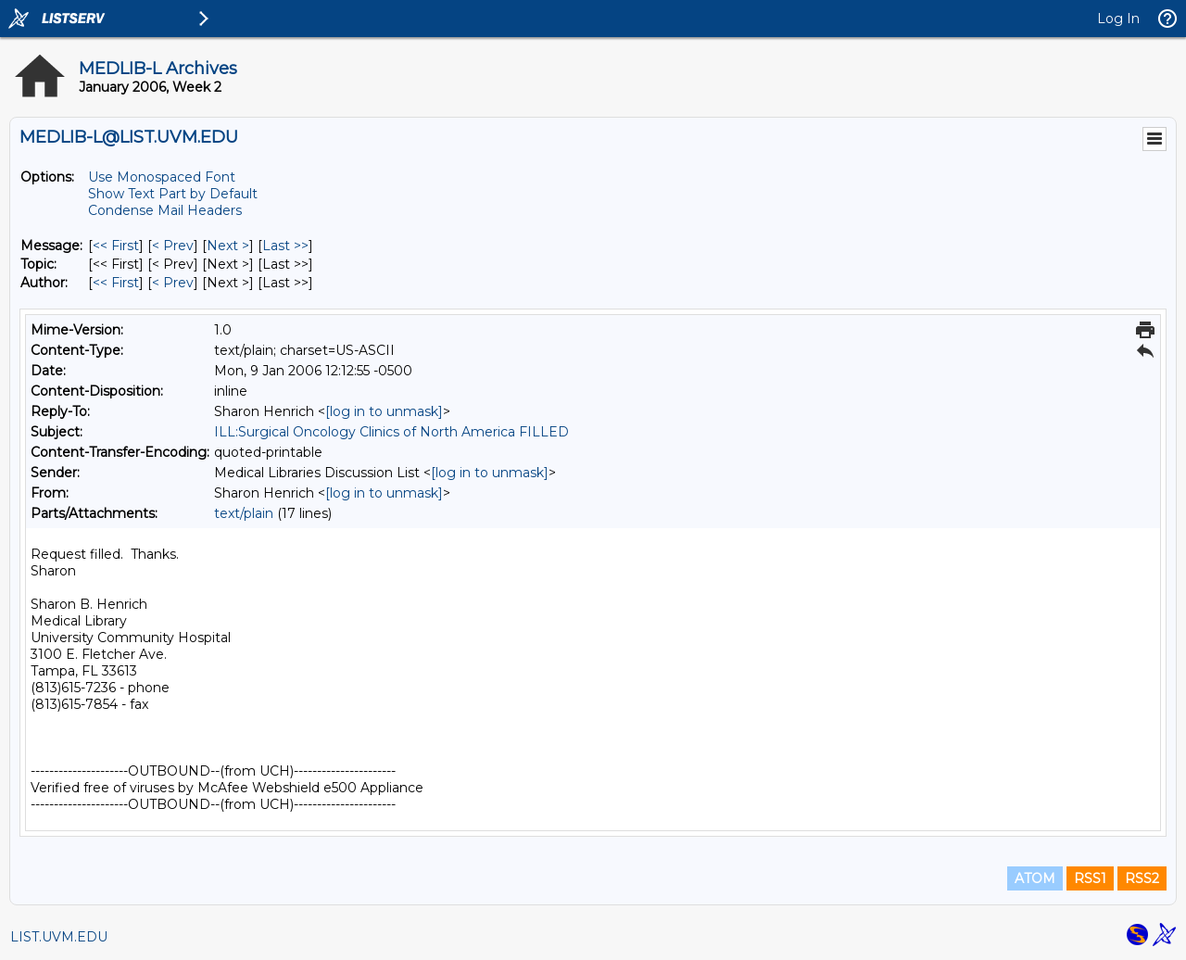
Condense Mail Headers (165, 210)
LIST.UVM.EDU (58, 936)
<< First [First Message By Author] (116, 282)
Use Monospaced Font (161, 177)
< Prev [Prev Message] (173, 245)
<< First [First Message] (116, 245)
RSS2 (1142, 878)
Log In (1118, 18)
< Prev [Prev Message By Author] (173, 282)
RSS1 (1090, 878)
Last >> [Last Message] (285, 245)
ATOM (1035, 878)
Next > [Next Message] (228, 245)
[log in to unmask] (384, 411)
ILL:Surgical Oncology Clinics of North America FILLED (391, 431)
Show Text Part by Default (173, 193)
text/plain (243, 513)
